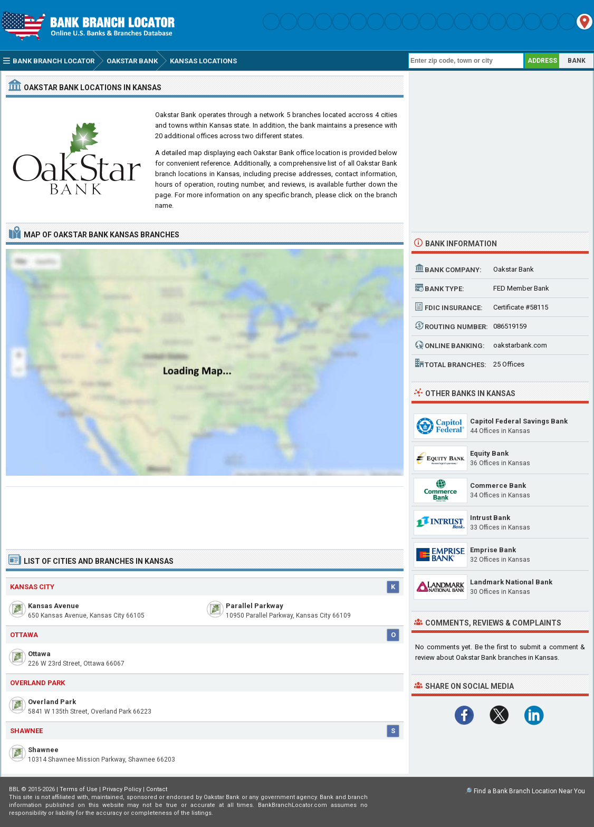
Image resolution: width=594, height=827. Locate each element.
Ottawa (39, 654)
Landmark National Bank (511, 582)
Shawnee (43, 750)
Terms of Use (79, 789)
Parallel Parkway (254, 606)
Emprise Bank (493, 550)
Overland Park (52, 702)
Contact (156, 789)
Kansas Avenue (53, 606)
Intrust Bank (490, 518)
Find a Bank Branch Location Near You (529, 791)
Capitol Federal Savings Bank (519, 421)
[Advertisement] (205, 513)
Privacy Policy (121, 789)
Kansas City (32, 587)
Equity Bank (489, 453)
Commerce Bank (498, 485)
